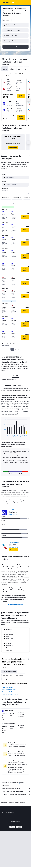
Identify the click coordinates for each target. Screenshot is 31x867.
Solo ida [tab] (26, 68)
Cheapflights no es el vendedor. (16, 788)
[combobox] (6, 20)
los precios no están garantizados (14, 783)
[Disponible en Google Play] (11, 827)
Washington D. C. (21, 801)
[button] (15, 25)
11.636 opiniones (13, 547)
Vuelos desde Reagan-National (10, 694)
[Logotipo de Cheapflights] (6, 2)
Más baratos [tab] (5, 68)
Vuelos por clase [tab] (7, 679)
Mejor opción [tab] (12, 68)
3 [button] (18, 349)
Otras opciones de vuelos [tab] (9, 671)
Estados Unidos (12, 801)
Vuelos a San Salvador (7, 687)
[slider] (29, 193)
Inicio (5, 801)
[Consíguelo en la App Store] (19, 827)
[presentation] (10, 15)
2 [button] (15, 349)
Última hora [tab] (19, 68)
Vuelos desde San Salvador (9, 691)
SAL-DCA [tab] (15, 375)
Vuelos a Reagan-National (9, 689)
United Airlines (13, 509)
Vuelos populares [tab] (19, 675)
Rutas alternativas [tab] (7, 675)
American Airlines (14, 542)
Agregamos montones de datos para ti (16, 791)
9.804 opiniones (13, 514)
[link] (13, 147)
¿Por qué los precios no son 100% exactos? (16, 794)
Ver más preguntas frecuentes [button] (15, 604)
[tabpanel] (15, 435)
